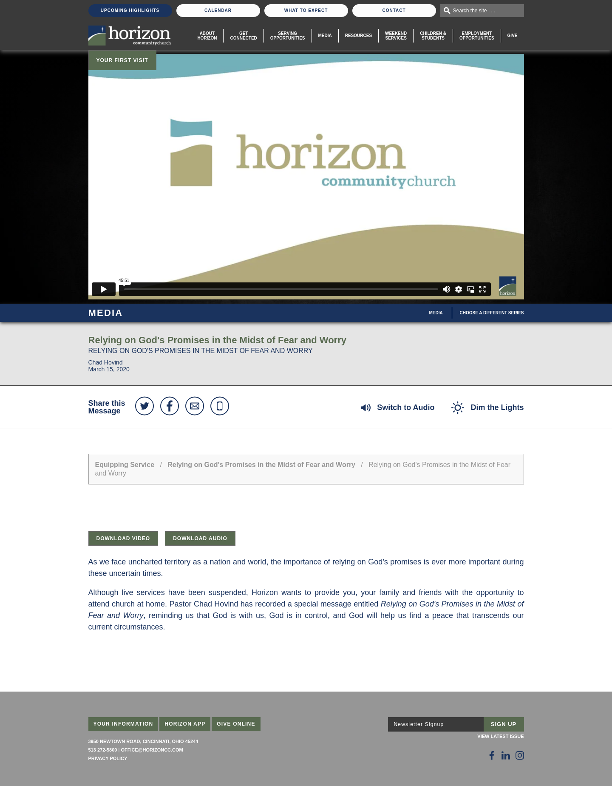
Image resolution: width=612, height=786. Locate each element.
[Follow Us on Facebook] (491, 755)
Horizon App (184, 724)
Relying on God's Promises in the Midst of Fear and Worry (262, 464)
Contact (393, 10)
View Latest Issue (500, 736)
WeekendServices (396, 35)
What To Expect (306, 10)
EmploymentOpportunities (476, 35)
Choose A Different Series (492, 312)
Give (512, 35)
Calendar (218, 10)
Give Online (236, 724)
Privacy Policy (108, 758)
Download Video (123, 538)
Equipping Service (125, 464)
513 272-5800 (102, 749)
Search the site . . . (474, 11)
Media (325, 35)
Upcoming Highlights (130, 10)
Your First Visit (122, 60)
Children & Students (433, 35)
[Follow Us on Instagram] (520, 755)
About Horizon (207, 35)
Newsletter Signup (419, 724)
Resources (358, 35)
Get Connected (243, 35)
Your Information (123, 724)
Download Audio (200, 538)
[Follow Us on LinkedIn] (506, 755)
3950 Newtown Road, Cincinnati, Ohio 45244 (143, 741)
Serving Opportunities (287, 35)
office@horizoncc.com (152, 749)
